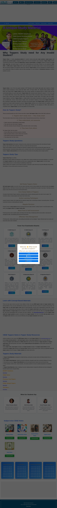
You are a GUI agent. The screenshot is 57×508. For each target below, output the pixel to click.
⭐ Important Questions (28, 258)
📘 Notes (28, 253)
